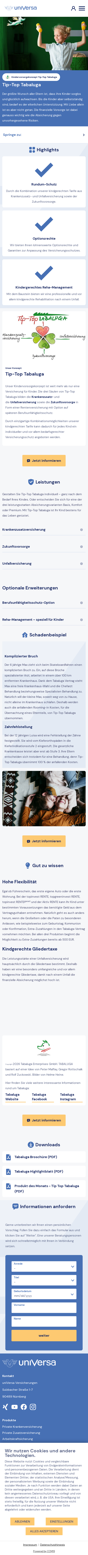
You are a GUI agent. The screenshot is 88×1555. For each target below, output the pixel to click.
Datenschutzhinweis (52, 1544)
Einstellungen (61, 1522)
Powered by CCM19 (44, 1551)
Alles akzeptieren (44, 1531)
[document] (44, 1483)
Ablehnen (22, 1522)
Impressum (30, 1544)
